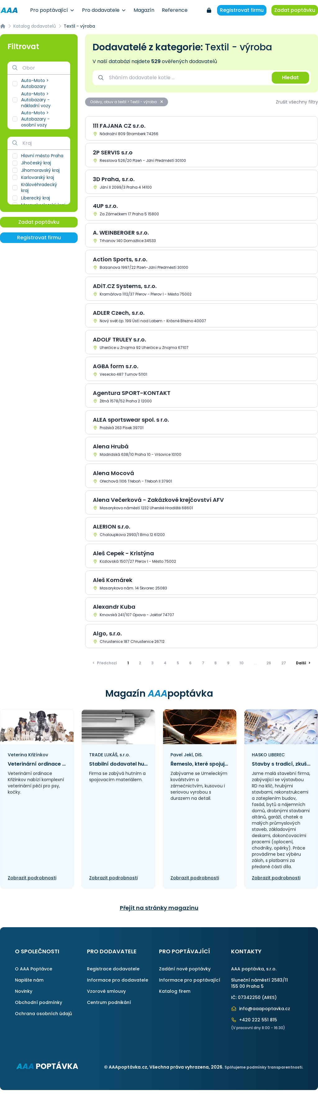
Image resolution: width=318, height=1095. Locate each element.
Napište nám (29, 980)
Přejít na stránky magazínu (159, 908)
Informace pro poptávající (189, 980)
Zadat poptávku (294, 10)
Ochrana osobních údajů (43, 1013)
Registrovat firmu (242, 10)
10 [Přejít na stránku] (241, 663)
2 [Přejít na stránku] (140, 663)
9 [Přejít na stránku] (228, 663)
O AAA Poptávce (33, 969)
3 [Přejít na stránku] (152, 663)
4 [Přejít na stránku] (165, 663)
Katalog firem (174, 991)
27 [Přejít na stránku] (283, 663)
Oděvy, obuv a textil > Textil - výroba (126, 101)
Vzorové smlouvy (106, 991)
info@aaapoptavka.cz (260, 1009)
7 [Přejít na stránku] (203, 663)
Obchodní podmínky (38, 1002)
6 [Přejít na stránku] (190, 663)
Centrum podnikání (109, 1002)
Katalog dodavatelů (34, 26)
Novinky (23, 991)
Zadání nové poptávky (185, 969)
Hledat (290, 77)
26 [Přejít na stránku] (268, 663)
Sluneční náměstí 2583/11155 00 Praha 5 (259, 983)
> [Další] (303, 663)
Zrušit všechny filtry (297, 102)
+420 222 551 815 (254, 1020)
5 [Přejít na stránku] (178, 663)
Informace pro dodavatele (117, 980)
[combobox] (187, 77)
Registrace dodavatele (113, 969)
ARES (269, 997)
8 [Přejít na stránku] (215, 663)
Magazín (144, 10)
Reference (175, 10)
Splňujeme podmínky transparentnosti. (264, 1067)
